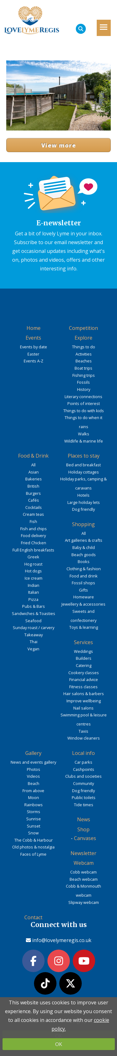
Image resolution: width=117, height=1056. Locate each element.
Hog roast (33, 564)
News (83, 819)
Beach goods (83, 554)
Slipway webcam (83, 902)
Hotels (83, 495)
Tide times (83, 804)
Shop (83, 829)
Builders (83, 658)
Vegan (33, 649)
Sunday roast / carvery (33, 627)
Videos (33, 776)
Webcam (84, 862)
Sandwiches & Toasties (33, 613)
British (33, 486)
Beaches (84, 361)
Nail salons (83, 708)
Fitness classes (83, 686)
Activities (84, 354)
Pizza (33, 599)
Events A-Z (33, 361)
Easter (33, 354)
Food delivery (33, 535)
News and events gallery (33, 762)
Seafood (33, 620)
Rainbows (33, 804)
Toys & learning (83, 627)
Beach (33, 783)
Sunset (33, 826)
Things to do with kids (83, 410)
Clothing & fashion (83, 569)
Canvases (85, 838)
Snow (33, 833)
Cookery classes (83, 672)
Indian (33, 585)
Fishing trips (83, 375)
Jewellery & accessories (83, 604)
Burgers (33, 493)
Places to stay (84, 455)
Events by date (33, 347)
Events (33, 337)
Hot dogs (33, 571)
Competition (83, 328)
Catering (83, 665)
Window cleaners (83, 738)
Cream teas (33, 514)
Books (84, 561)
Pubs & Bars (33, 606)
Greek (33, 557)
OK (58, 1044)
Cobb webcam (83, 872)
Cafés (33, 500)
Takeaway (33, 635)
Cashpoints (83, 769)
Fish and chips (33, 528)
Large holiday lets (83, 502)
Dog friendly (83, 509)
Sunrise (33, 819)
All (33, 465)
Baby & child (83, 547)
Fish (33, 521)
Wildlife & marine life (83, 441)
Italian (33, 592)
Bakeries (33, 479)
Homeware (83, 597)
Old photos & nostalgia (33, 847)
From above (33, 790)
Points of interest (83, 403)
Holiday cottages (83, 472)
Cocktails (33, 507)
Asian (33, 472)
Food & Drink (33, 455)
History (83, 389)
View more (58, 145)
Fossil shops (83, 583)
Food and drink (84, 576)
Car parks (83, 762)
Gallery (33, 753)
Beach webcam (84, 879)
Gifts (83, 590)
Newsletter (83, 853)
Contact (33, 917)
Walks (83, 434)
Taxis (83, 731)
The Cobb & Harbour (33, 840)
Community (83, 783)
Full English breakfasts (33, 550)
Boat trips (83, 368)
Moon (33, 797)
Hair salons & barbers (83, 693)
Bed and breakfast (83, 465)
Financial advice (83, 679)
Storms (33, 811)
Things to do (83, 347)
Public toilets (83, 797)
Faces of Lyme (33, 854)
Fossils (83, 382)
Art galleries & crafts (83, 540)
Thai (33, 641)
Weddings (83, 651)
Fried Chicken (33, 543)
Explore (83, 337)
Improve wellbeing (83, 701)
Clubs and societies (83, 776)
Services (83, 642)
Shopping (83, 524)
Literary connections (83, 396)
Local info (83, 753)
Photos (33, 769)
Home (34, 328)
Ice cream (33, 578)
